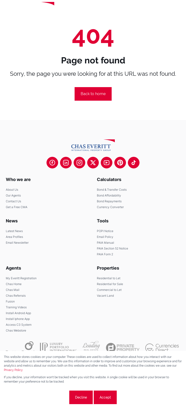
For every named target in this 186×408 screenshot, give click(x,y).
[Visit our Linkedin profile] (66, 162)
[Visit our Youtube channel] (106, 162)
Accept (105, 397)
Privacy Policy (13, 370)
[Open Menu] (178, 10)
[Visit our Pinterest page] (120, 162)
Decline (81, 397)
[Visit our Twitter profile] (93, 162)
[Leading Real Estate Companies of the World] (71, 9)
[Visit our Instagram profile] (79, 162)
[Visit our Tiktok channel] (134, 162)
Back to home (93, 93)
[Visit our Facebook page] (52, 162)
